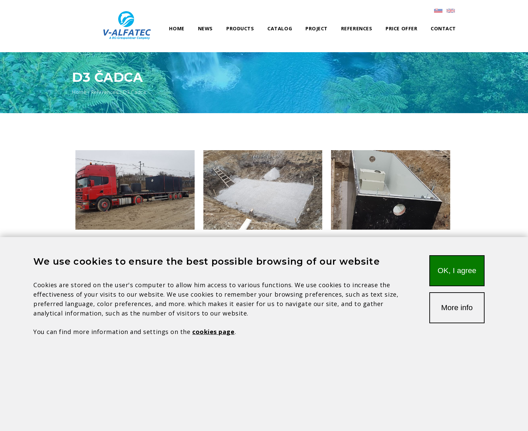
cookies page (213, 337)
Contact (443, 28)
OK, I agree (456, 275)
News (205, 28)
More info (457, 312)
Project (316, 28)
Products (240, 28)
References (356, 28)
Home (177, 28)
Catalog (279, 28)
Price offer (401, 28)
